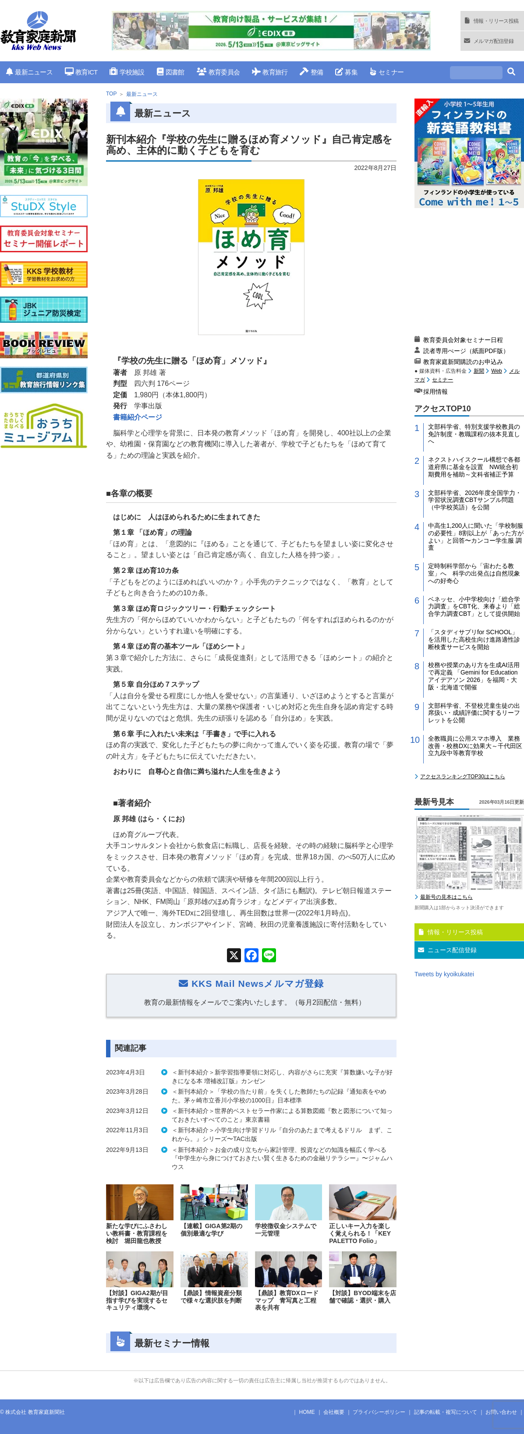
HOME (307, 1412)
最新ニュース (29, 72)
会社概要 (333, 1412)
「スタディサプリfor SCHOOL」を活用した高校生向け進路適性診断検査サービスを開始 (474, 639)
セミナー (387, 72)
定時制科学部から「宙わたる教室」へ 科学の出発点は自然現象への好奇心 (474, 573)
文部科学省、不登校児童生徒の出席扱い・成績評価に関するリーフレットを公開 (474, 713)
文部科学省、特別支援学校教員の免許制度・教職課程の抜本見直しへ (474, 434)
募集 (346, 72)
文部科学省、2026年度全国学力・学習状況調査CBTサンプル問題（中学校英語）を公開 (474, 500)
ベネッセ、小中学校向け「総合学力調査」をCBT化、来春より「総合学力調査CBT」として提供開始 (474, 607)
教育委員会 (218, 72)
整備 (311, 72)
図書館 (170, 72)
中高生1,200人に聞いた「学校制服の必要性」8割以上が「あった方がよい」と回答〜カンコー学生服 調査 (476, 536)
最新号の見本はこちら (446, 897)
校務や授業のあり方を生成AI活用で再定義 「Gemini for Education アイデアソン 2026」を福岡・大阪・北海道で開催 (474, 675)
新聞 (479, 371)
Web (496, 371)
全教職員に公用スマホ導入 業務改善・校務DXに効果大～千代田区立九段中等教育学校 (475, 746)
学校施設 (127, 72)
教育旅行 (269, 72)
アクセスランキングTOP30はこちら (462, 777)
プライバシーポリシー (379, 1412)
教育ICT (81, 72)
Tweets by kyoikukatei (444, 974)
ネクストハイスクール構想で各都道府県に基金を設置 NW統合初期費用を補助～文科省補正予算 (474, 467)
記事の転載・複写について (445, 1412)
